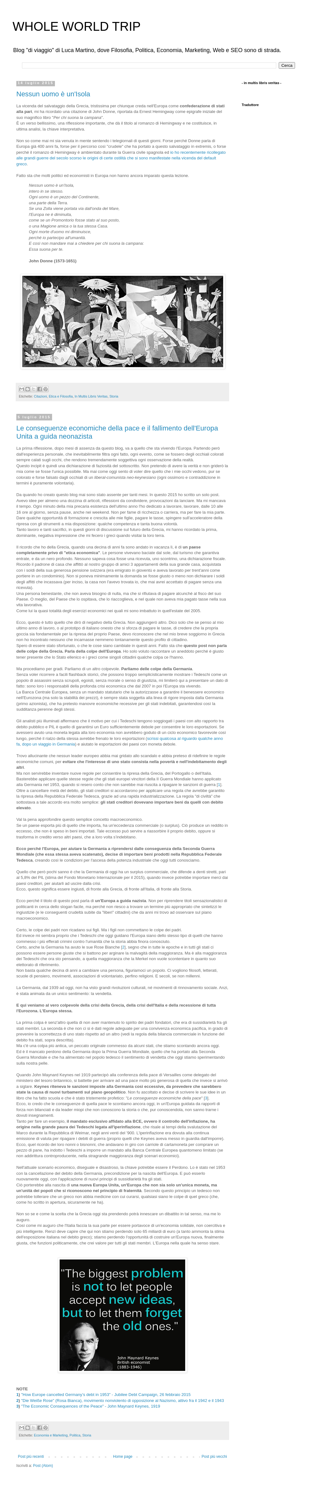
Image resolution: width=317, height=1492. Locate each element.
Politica (74, 1435)
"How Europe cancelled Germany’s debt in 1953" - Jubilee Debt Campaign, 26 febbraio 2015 (106, 1394)
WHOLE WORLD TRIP (77, 26)
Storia (114, 396)
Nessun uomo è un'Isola (53, 94)
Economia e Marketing (50, 1435)
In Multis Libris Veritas (91, 396)
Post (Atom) (43, 1465)
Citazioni (40, 396)
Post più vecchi (214, 1456)
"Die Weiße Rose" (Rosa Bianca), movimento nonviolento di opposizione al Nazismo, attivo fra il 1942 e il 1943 (122, 1400)
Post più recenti (31, 1456)
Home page (122, 1456)
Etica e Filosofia (61, 396)
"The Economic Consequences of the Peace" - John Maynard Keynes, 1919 (90, 1406)
